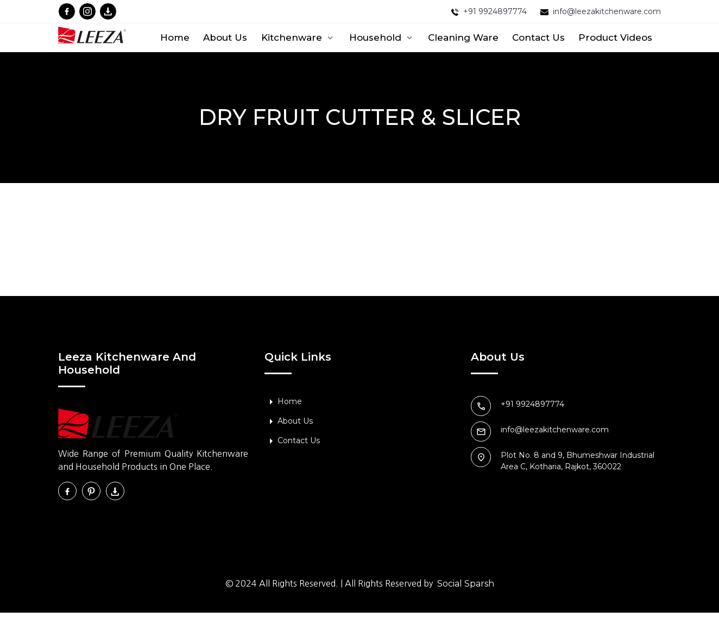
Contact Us (538, 37)
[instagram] (87, 11)
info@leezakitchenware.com (607, 11)
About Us (225, 37)
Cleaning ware (463, 37)
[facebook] (66, 11)
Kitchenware (298, 37)
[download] (108, 11)
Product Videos (615, 37)
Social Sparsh (465, 588)
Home (175, 37)
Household (381, 37)
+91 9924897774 (495, 11)
